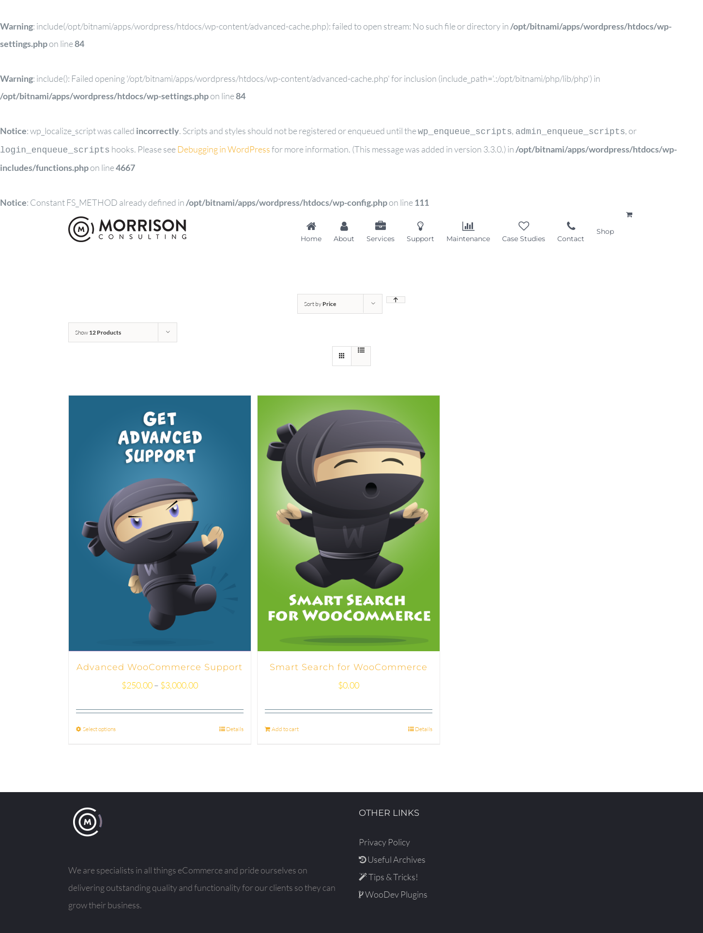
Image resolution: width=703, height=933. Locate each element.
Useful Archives (392, 857)
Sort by (320, 302)
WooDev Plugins (393, 892)
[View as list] (361, 348)
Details (235, 727)
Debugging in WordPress (223, 148)
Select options (99, 727)
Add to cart (285, 727)
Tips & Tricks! (388, 875)
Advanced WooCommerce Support (159, 665)
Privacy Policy (384, 840)
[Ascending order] (395, 297)
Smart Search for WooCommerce (349, 665)
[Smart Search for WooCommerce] (349, 521)
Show (98, 330)
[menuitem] (317, 229)
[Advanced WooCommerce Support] (160, 521)
